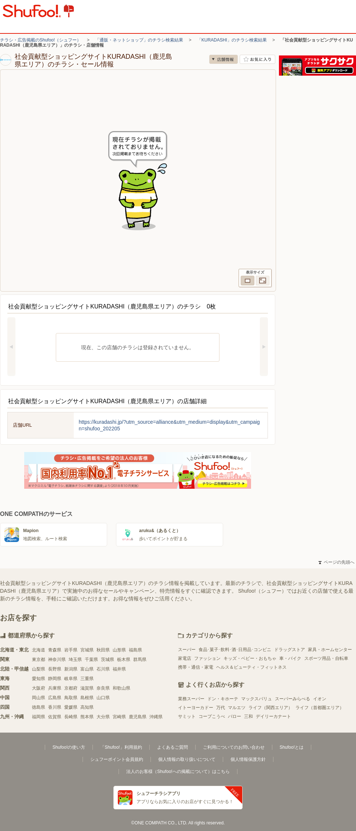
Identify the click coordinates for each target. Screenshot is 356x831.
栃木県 (123, 659)
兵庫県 (54, 688)
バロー (234, 716)
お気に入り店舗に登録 (257, 59)
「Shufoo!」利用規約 (121, 747)
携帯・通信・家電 (195, 667)
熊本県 (87, 716)
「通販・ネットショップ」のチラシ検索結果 (139, 40)
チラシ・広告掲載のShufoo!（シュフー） (40, 40)
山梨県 (38, 669)
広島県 (54, 697)
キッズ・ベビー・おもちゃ (250, 658)
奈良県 (103, 688)
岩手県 (70, 650)
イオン (319, 698)
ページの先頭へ (337, 562)
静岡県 (54, 678)
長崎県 (70, 716)
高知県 (87, 707)
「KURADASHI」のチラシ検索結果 (232, 40)
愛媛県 (70, 707)
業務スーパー (191, 698)
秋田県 (103, 650)
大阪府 (38, 688)
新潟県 (70, 669)
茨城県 (107, 659)
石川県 (103, 669)
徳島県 (38, 707)
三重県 (87, 678)
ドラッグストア (289, 649)
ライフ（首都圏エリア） (319, 707)
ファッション (207, 658)
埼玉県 (75, 659)
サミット (187, 716)
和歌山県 (121, 688)
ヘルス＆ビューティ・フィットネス (251, 667)
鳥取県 (70, 697)
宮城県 (87, 650)
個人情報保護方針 (248, 759)
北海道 (38, 650)
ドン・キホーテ (222, 698)
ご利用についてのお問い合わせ (234, 747)
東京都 (38, 659)
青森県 (54, 650)
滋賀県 (87, 688)
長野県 (54, 669)
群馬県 (139, 659)
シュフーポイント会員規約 (116, 759)
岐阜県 (70, 678)
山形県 (119, 650)
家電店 (184, 658)
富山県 (87, 669)
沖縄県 (156, 716)
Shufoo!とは (292, 747)
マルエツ (237, 707)
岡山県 (38, 697)
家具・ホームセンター (330, 649)
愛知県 (38, 678)
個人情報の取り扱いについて (186, 759)
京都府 (70, 688)
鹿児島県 (137, 716)
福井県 (119, 669)
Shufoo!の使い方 (68, 747)
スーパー (187, 649)
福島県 (135, 650)
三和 (248, 716)
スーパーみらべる (292, 698)
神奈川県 (57, 659)
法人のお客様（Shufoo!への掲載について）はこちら (177, 771)
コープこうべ (212, 716)
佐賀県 (54, 716)
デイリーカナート (273, 716)
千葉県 (91, 659)
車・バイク (290, 658)
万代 (220, 707)
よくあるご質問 (172, 747)
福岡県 (38, 716)
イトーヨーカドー (195, 707)
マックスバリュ (256, 698)
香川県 (54, 707)
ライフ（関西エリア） (270, 707)
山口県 (103, 697)
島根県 (87, 697)
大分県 (103, 716)
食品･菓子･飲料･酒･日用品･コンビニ (235, 649)
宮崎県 (119, 716)
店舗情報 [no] (223, 59)
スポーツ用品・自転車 (326, 658)
